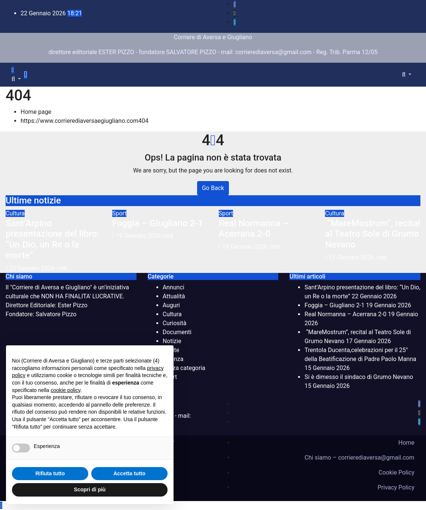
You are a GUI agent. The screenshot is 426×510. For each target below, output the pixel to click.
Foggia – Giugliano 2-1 (157, 223)
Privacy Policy (396, 487)
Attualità (174, 296)
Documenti (177, 332)
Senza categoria (184, 367)
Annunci (173, 287)
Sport (119, 213)
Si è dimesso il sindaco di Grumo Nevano (358, 376)
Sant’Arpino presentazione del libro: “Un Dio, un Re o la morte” (52, 239)
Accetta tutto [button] (129, 473)
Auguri (171, 305)
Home (406, 442)
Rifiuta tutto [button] (50, 473)
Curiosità (175, 323)
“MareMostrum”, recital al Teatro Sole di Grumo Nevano (372, 234)
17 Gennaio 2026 (352, 257)
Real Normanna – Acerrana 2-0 (254, 228)
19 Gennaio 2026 (139, 235)
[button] (16, 79)
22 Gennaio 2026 (32, 268)
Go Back (213, 188)
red (61, 268)
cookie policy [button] (65, 390)
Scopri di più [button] (90, 489)
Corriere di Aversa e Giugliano (213, 37)
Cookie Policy (396, 472)
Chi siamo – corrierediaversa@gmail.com (359, 457)
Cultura (15, 213)
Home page (36, 111)
